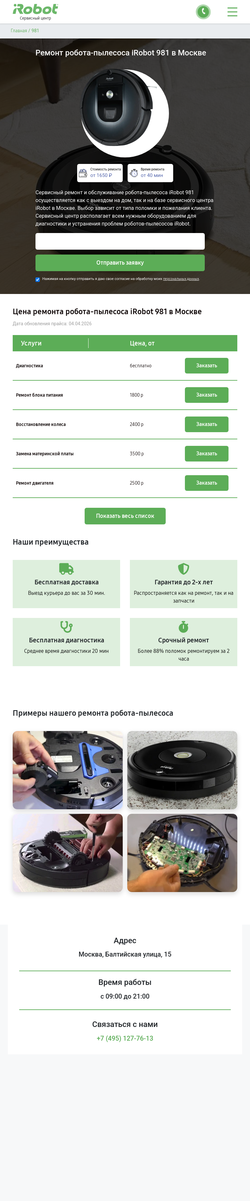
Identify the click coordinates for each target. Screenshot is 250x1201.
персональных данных (181, 279)
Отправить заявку (120, 262)
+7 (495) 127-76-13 (125, 1038)
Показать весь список (125, 516)
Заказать (206, 365)
